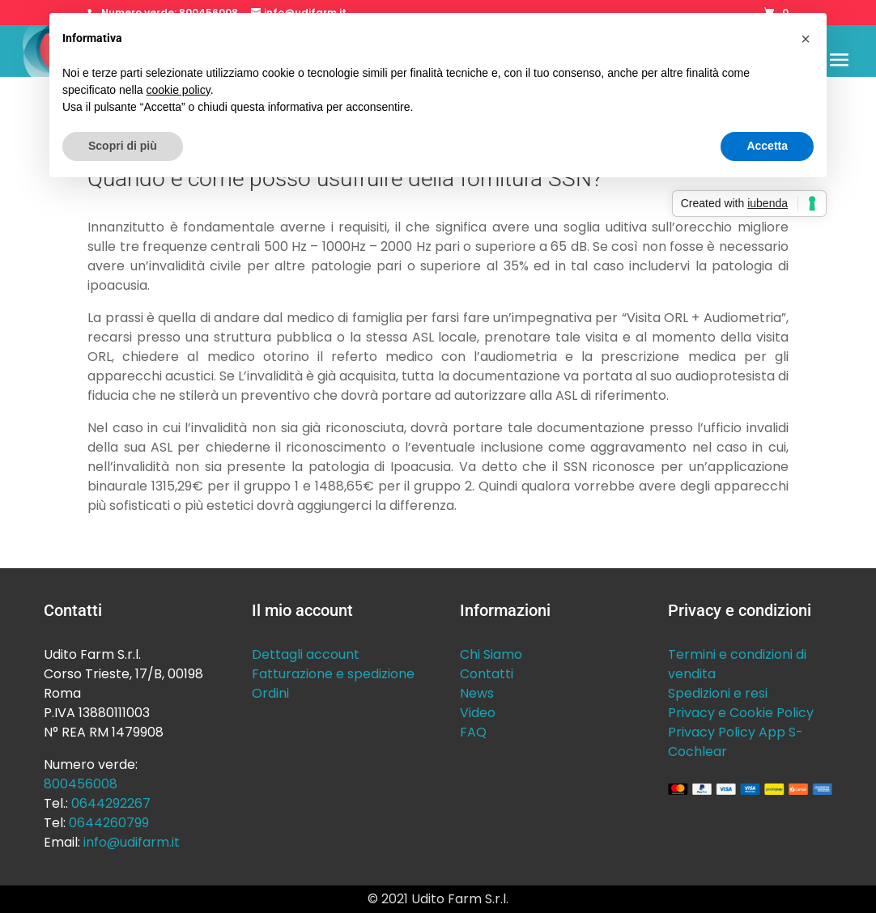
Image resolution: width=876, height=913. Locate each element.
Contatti (486, 674)
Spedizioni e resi (718, 693)
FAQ (473, 732)
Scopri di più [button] (122, 145)
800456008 (80, 784)
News (477, 693)
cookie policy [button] (178, 89)
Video (477, 712)
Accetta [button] (767, 145)
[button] (806, 39)
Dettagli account (305, 654)
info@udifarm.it (131, 842)
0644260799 (109, 822)
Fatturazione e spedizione (333, 674)
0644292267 (111, 803)
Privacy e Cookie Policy (741, 712)
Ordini (270, 693)
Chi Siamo (491, 654)
